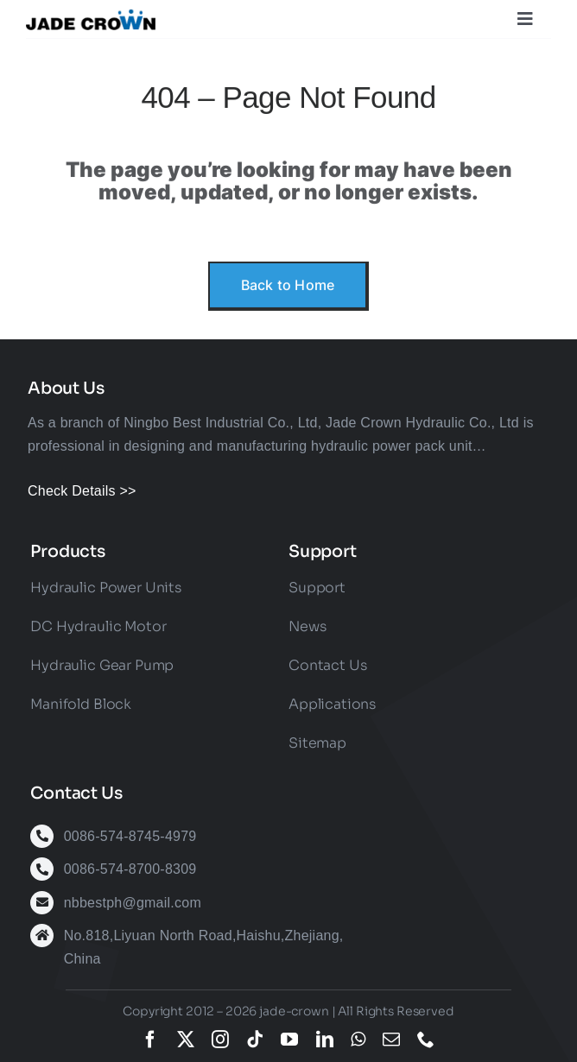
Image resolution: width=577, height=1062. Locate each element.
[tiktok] (254, 1039)
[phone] (425, 1039)
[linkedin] (324, 1039)
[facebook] (150, 1039)
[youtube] (289, 1039)
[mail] (391, 1039)
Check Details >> (82, 491)
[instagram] (220, 1039)
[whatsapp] (358, 1039)
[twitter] (185, 1039)
